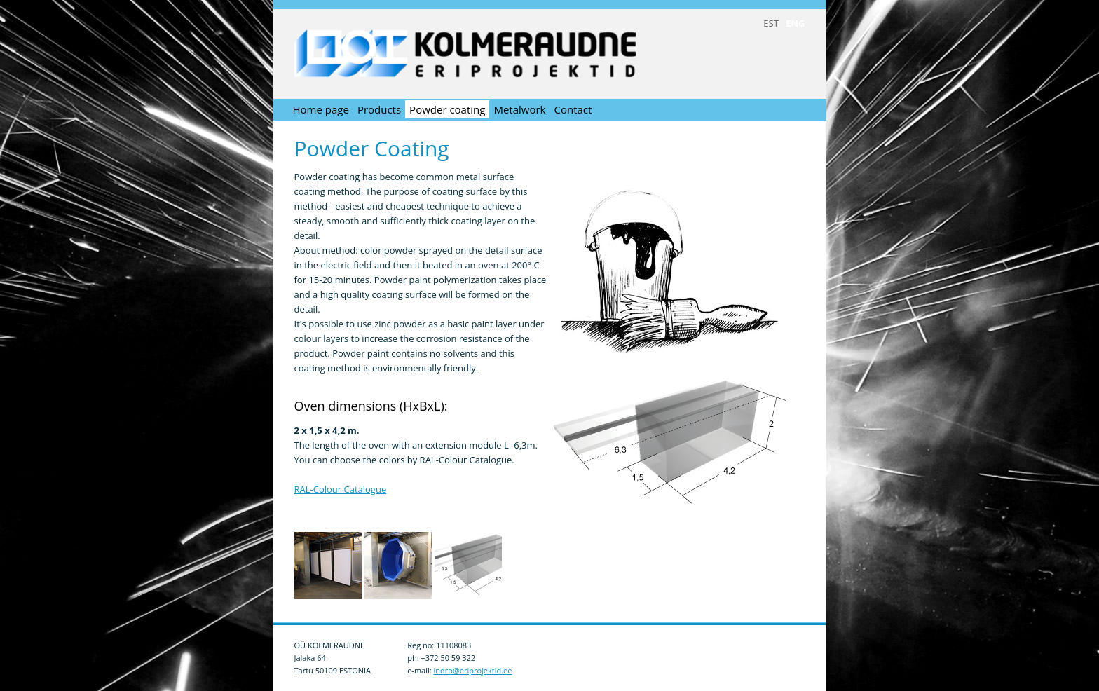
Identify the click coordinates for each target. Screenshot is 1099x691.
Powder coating (447, 109)
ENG (795, 23)
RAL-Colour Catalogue (340, 489)
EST (771, 23)
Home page (321, 109)
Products (379, 109)
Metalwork (519, 109)
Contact (573, 109)
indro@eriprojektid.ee (473, 670)
